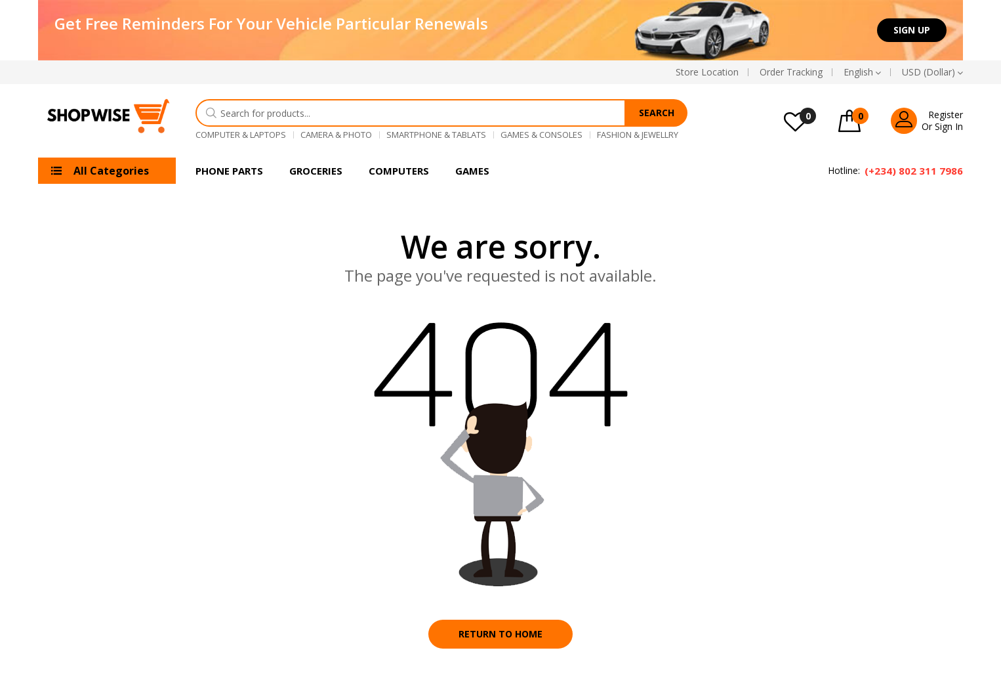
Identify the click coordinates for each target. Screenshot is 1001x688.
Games (472, 170)
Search (656, 112)
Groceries (315, 170)
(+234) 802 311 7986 (914, 170)
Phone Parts (229, 170)
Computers (399, 170)
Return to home (500, 634)
